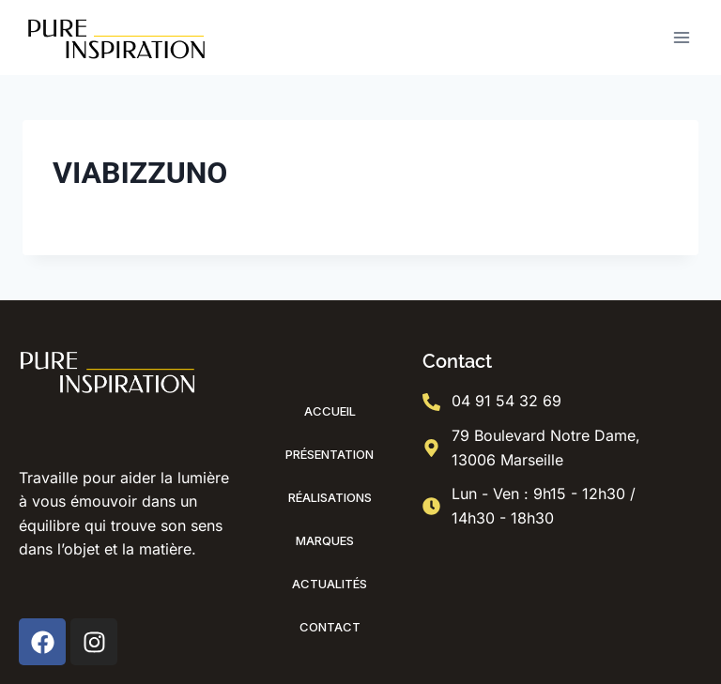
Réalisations (330, 497)
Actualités (329, 583)
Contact (329, 626)
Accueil (330, 410)
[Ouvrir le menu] (681, 37)
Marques (329, 540)
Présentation (329, 454)
